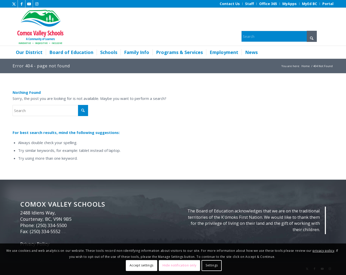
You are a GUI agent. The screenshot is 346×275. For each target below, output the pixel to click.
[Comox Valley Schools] (40, 27)
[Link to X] (14, 4)
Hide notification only (179, 265)
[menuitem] (230, 4)
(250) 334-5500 (51, 225)
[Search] (279, 36)
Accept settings (141, 265)
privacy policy (323, 251)
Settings (212, 265)
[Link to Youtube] (29, 4)
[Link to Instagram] (37, 4)
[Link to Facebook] (21, 4)
